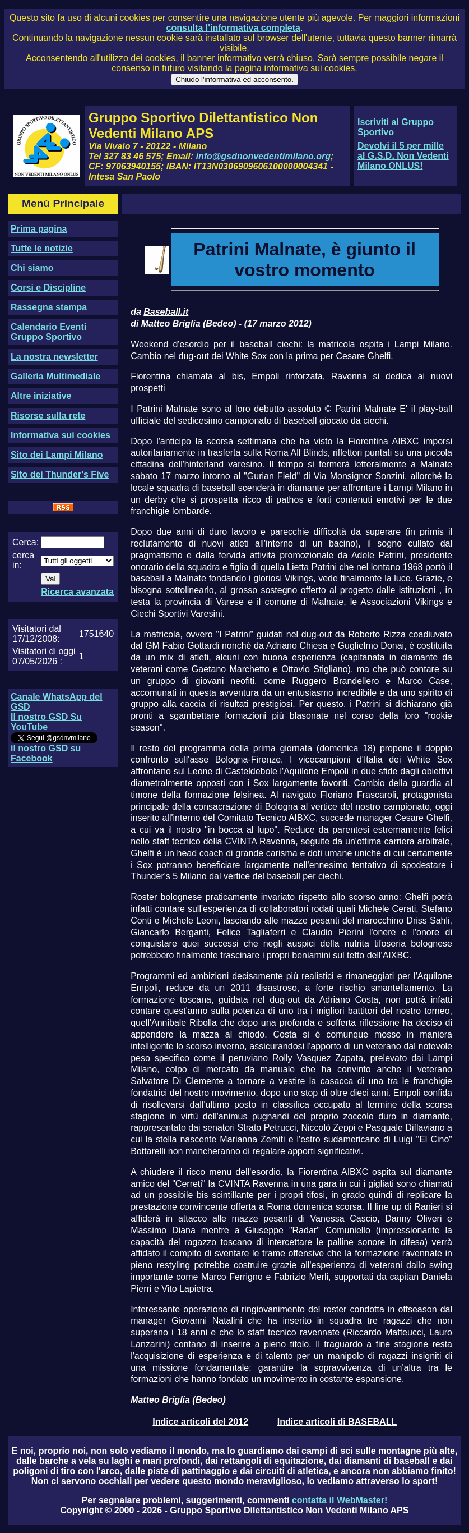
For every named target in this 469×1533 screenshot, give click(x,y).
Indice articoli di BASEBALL (337, 1421)
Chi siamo (32, 268)
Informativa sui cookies (60, 435)
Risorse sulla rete (48, 415)
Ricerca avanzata (77, 591)
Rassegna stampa (49, 307)
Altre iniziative (41, 396)
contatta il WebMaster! (339, 1500)
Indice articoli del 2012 (200, 1421)
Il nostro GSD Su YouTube (46, 722)
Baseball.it (165, 311)
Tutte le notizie (42, 248)
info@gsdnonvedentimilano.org (263, 156)
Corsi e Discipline (48, 287)
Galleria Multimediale (55, 376)
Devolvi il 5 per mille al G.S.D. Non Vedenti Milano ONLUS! (403, 156)
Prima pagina (39, 228)
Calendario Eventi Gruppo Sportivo (48, 332)
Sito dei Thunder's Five (60, 474)
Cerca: (25, 542)
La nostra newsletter (54, 356)
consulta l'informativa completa (233, 28)
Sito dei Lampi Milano (57, 455)
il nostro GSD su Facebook (46, 753)
